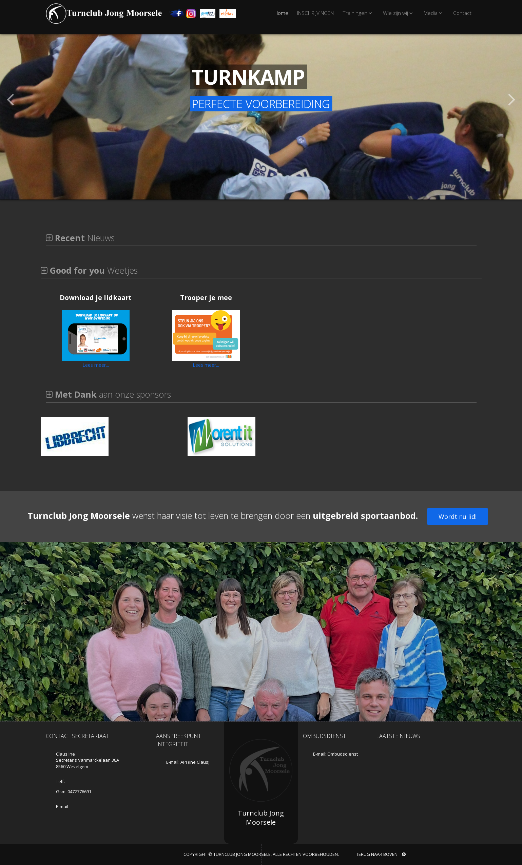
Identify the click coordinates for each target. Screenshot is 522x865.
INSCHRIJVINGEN (315, 13)
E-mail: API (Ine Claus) (187, 762)
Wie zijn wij (399, 13)
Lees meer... (95, 365)
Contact (462, 13)
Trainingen (358, 13)
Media (434, 13)
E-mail (62, 806)
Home (281, 13)
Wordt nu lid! (458, 516)
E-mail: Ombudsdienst (335, 754)
